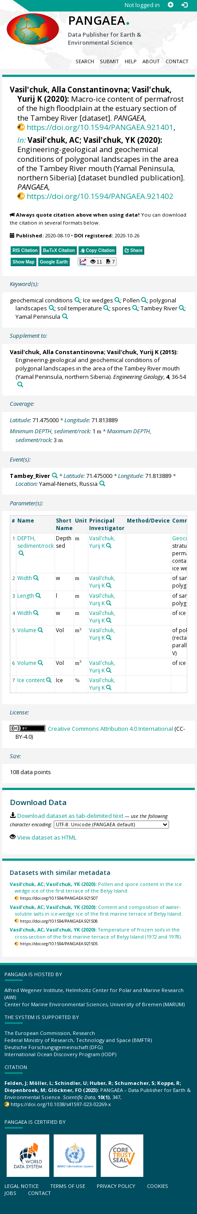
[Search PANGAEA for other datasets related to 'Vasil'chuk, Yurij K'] (108, 545)
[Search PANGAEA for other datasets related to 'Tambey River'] (182, 308)
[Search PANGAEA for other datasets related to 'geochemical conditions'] (77, 300)
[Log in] (184, 5)
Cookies (157, 1186)
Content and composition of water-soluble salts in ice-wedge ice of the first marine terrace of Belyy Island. (96, 910)
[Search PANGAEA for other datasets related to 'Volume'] (40, 630)
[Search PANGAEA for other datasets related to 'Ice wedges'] (117, 300)
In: (21, 140)
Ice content (31, 680)
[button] (97, 261)
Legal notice (21, 1186)
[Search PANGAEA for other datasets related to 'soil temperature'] (106, 308)
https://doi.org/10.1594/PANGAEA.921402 (100, 196)
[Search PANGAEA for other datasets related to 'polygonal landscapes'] (52, 308)
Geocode (184, 538)
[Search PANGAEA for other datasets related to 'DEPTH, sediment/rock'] (21, 553)
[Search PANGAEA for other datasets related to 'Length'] (38, 595)
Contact (177, 61)
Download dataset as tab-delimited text (70, 816)
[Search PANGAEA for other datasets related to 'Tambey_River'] (55, 475)
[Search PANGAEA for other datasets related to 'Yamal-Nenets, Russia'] (102, 483)
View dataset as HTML (46, 837)
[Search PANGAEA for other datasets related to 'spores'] (135, 308)
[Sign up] (170, 5)
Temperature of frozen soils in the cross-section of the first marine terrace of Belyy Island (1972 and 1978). (96, 932)
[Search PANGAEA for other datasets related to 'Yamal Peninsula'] (65, 316)
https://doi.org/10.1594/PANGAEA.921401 (100, 127)
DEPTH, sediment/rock (35, 542)
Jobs (10, 1193)
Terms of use (67, 1186)
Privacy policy (116, 1186)
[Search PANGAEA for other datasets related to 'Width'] (36, 577)
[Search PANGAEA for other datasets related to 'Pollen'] (144, 300)
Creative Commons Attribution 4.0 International (110, 729)
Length (25, 595)
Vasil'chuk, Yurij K (132, 352)
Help (131, 61)
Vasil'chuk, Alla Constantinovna (69, 89)
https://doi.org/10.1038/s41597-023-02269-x (61, 1104)
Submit (109, 61)
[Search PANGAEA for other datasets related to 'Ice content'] (48, 680)
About (151, 61)
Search (84, 61)
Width (24, 578)
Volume (26, 630)
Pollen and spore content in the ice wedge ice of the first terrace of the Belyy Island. (96, 887)
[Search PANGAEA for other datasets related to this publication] (20, 384)
